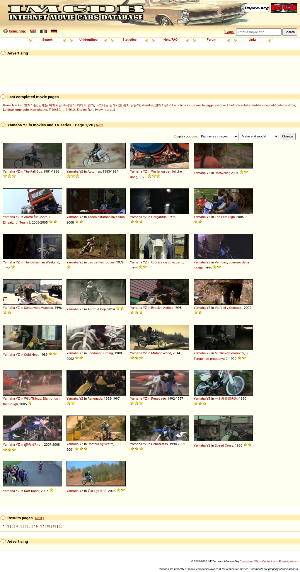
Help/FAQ (170, 40)
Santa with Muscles (38, 308)
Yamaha (9, 171)
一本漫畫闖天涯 (226, 398)
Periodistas (159, 444)
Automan (94, 171)
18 (48, 526)
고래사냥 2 (163, 105)
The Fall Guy (33, 171)
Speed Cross (224, 445)
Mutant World (161, 353)
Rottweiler (222, 173)
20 (61, 526)
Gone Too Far (13, 105)
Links (252, 40)
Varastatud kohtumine (252, 105)
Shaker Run (85, 110)
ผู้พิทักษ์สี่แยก (33, 444)
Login (229, 32)
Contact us (268, 561)
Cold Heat (31, 355)
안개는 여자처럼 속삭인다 (57, 105)
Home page (17, 31)
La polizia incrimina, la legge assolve (199, 105)
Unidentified (88, 40)
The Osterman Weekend (41, 262)
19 (54, 526)
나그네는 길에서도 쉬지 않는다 (118, 105)
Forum (212, 40)
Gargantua (159, 217)
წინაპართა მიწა (282, 105)
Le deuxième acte (16, 110)
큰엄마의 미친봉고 (62, 110)
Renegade (95, 398)
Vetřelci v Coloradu (228, 308)
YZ (18, 171)
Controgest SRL (249, 561)
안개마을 (30, 105)
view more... (105, 110)
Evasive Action (162, 308)
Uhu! (230, 105)
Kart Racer (31, 491)
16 (36, 526)
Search (47, 40)
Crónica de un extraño (167, 262)
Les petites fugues (101, 262)
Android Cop (97, 309)
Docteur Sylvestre (100, 444)
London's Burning (100, 353)
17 (42, 526)
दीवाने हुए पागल (97, 491)
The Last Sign (225, 217)
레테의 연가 (85, 105)
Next (99, 125)
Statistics (129, 40)
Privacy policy (287, 561)
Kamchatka (38, 110)
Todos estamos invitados (106, 217)
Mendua (148, 105)
